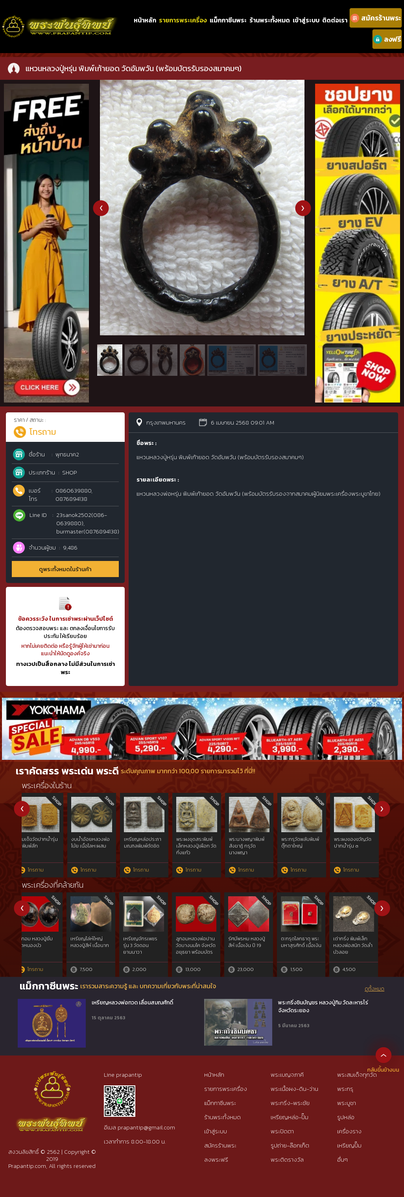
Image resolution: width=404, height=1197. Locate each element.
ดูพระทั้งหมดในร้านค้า (65, 569)
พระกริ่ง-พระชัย (290, 1102)
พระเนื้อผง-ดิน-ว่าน (294, 1088)
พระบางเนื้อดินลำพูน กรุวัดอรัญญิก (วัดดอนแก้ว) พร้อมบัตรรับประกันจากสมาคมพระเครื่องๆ (359, 856)
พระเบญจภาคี (287, 1074)
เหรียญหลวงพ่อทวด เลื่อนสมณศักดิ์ (132, 1003)
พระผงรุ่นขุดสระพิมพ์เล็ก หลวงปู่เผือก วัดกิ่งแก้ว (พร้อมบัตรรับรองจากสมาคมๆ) (254, 852)
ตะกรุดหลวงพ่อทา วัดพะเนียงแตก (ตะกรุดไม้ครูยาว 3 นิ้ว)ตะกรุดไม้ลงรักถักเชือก (97, 852)
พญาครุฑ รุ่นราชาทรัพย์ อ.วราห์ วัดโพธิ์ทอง (149, 945)
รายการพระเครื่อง (183, 20)
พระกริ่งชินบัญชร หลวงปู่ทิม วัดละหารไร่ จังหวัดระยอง (323, 1006)
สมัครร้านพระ (220, 1145)
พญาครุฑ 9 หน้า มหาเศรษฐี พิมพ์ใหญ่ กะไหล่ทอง (199, 945)
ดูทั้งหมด (374, 989)
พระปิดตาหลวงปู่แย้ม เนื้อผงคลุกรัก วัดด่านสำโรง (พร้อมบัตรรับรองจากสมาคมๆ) (308, 852)
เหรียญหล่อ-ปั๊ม (289, 1117)
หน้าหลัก (145, 20)
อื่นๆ (342, 1159)
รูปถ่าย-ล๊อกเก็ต (290, 1145)
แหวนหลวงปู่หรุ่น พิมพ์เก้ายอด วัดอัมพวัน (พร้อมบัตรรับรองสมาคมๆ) (45, 849)
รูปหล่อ (345, 1117)
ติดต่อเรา (334, 20)
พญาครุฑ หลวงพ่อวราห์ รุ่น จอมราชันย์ (360, 945)
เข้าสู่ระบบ (306, 20)
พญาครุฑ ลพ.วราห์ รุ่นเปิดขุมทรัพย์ (307, 942)
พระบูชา (346, 1102)
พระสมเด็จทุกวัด (357, 1074)
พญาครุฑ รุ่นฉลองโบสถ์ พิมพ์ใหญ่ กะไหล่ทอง (97, 945)
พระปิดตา (282, 1131)
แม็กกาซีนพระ (228, 20)
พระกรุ (345, 1088)
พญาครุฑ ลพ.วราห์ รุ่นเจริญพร (44, 942)
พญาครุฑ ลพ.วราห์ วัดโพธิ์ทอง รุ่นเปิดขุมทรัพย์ (254, 945)
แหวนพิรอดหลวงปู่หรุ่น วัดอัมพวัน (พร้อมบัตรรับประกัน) (150, 849)
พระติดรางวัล (287, 1159)
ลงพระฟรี (216, 1159)
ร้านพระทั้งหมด (269, 20)
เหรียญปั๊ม (349, 1145)
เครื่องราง (349, 1131)
